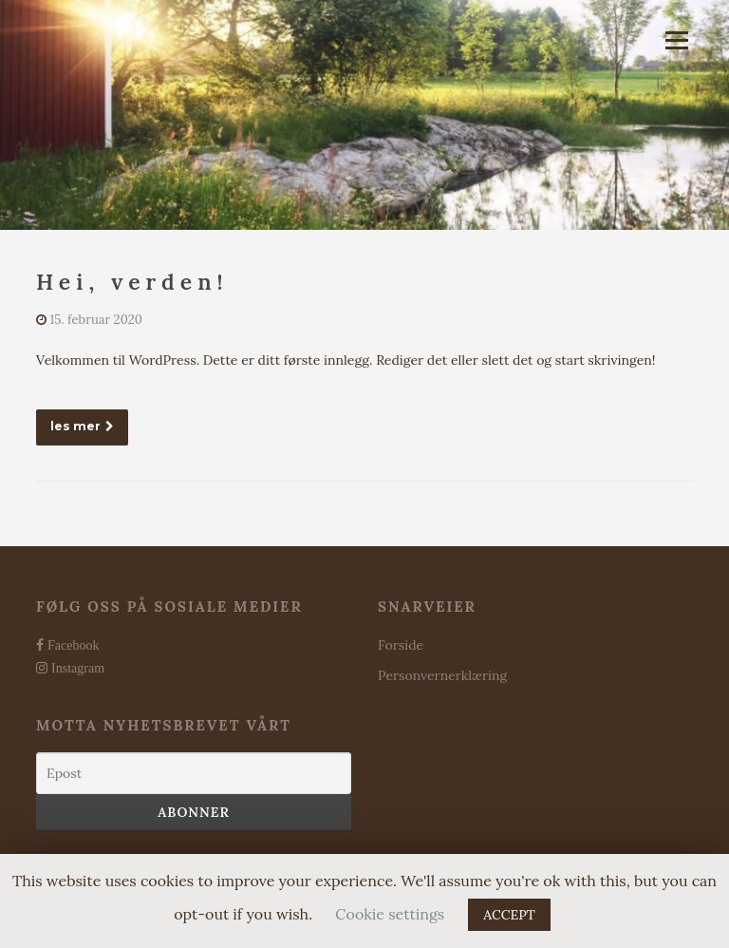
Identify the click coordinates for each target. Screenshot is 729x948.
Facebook (71, 645)
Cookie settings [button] (389, 913)
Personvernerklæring (442, 675)
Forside (400, 645)
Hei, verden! (132, 281)
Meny (676, 39)
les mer (82, 426)
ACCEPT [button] (509, 914)
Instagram (75, 667)
